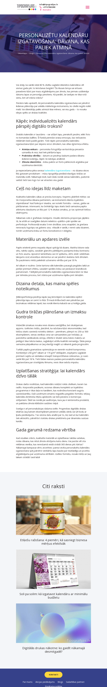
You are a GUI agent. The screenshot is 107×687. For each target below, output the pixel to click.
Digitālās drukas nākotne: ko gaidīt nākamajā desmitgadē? (53, 650)
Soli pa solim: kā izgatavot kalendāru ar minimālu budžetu (54, 595)
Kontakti (45, 10)
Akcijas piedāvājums (45, 682)
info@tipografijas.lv (48, 4)
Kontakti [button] (53, 675)
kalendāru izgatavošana (57, 170)
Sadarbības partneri (75, 682)
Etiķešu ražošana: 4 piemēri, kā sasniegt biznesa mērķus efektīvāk (53, 542)
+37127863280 (47, 7)
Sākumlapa (22, 53)
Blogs (31, 53)
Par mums (27, 682)
